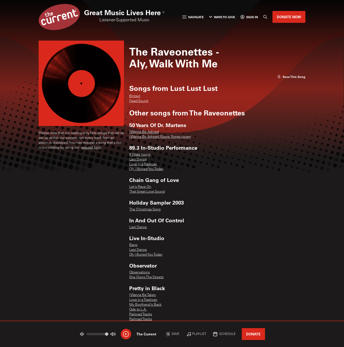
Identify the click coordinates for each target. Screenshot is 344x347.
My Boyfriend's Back (145, 305)
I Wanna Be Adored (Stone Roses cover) (160, 137)
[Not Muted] (82, 334)
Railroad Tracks (140, 314)
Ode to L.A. (138, 309)
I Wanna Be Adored (144, 132)
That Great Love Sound (147, 192)
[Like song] (291, 76)
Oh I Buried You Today (145, 255)
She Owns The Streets (146, 277)
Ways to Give (222, 17)
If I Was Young (139, 154)
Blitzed (134, 96)
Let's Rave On (140, 187)
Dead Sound (138, 101)
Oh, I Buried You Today (146, 169)
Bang (133, 245)
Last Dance (138, 159)
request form (91, 147)
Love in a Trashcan (143, 164)
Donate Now (289, 16)
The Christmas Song (145, 209)
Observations (139, 272)
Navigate (193, 17)
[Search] (265, 17)
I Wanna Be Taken (142, 295)
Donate (253, 334)
